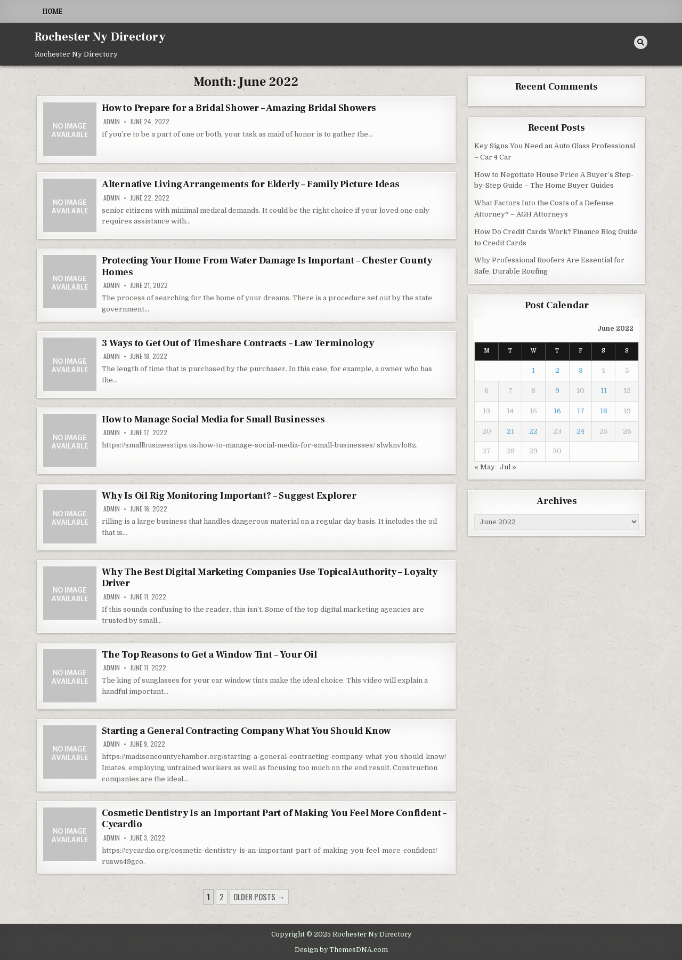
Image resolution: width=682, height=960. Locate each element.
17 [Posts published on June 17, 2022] (580, 411)
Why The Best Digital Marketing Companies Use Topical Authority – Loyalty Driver (269, 578)
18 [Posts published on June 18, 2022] (603, 411)
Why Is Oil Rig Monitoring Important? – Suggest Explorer (229, 496)
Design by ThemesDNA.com (341, 950)
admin (111, 121)
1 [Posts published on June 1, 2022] (533, 370)
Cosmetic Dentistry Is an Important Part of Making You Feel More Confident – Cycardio (274, 819)
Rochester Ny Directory (100, 36)
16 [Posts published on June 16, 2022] (557, 411)
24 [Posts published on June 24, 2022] (580, 431)
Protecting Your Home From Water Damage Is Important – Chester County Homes (267, 266)
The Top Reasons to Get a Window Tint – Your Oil (209, 655)
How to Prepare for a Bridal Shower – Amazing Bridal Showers (239, 108)
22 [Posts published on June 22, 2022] (533, 431)
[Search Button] (640, 42)
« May (484, 467)
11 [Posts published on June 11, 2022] (603, 391)
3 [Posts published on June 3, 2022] (581, 370)
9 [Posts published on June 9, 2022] (557, 391)
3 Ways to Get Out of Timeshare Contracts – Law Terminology (238, 343)
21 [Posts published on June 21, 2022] (510, 431)
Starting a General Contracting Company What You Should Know (246, 731)
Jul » (508, 467)
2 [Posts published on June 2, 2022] (557, 370)
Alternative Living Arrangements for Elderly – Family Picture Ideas (251, 184)
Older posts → (259, 896)
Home (52, 11)
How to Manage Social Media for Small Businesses (213, 419)
